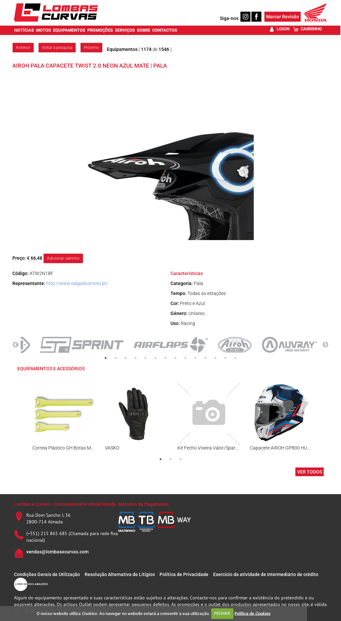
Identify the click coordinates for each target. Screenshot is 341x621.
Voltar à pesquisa (57, 47)
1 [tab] (105, 358)
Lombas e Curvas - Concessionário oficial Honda (65, 504)
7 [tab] (165, 358)
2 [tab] (115, 358)
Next (325, 345)
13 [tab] (225, 358)
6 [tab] (155, 358)
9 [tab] (185, 358)
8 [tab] (175, 358)
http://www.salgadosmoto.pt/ (77, 283)
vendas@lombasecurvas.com (57, 551)
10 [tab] (195, 358)
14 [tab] (235, 358)
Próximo (91, 47)
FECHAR (222, 613)
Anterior (23, 47)
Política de (252, 613)
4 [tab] (135, 358)
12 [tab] (215, 358)
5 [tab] (145, 358)
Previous (15, 345)
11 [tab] (205, 358)
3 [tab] (125, 358)
